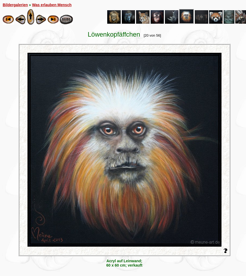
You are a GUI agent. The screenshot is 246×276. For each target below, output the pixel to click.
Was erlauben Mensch (52, 5)
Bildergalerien (15, 5)
